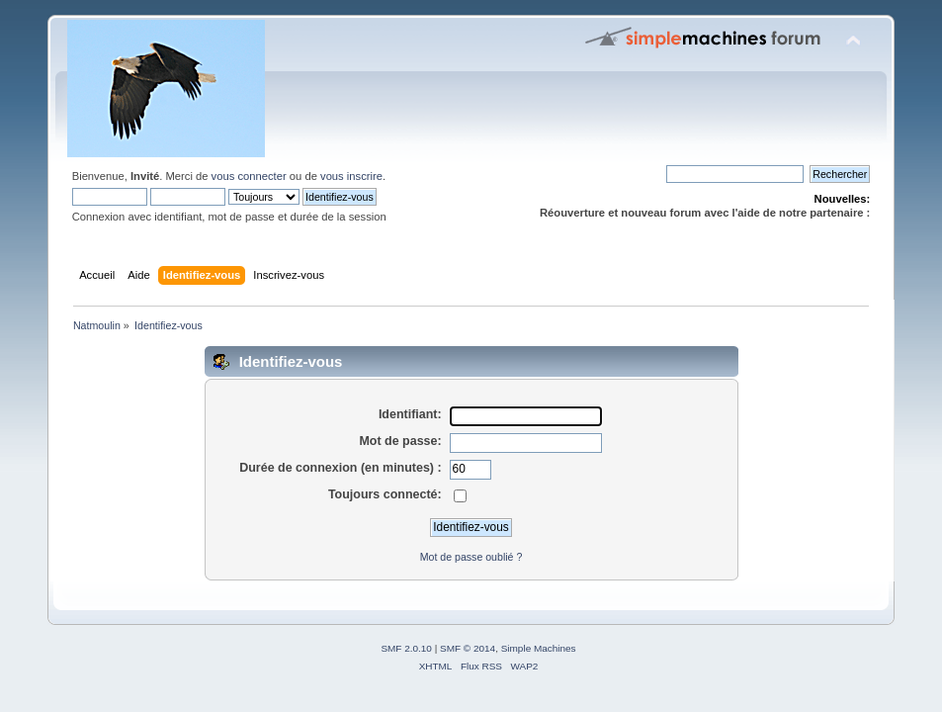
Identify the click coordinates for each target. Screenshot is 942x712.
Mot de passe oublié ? (471, 557)
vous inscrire (351, 176)
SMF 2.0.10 (406, 648)
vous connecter (249, 176)
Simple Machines (538, 648)
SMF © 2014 (467, 648)
